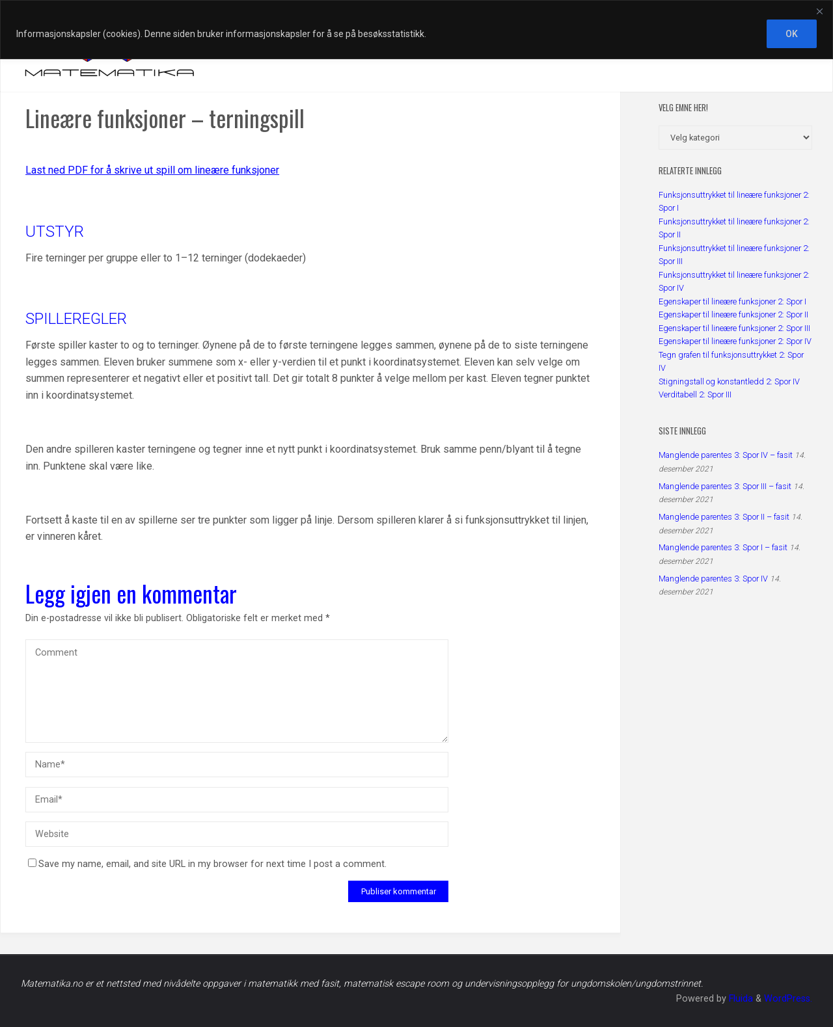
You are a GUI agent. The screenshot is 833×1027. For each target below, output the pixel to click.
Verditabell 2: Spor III (695, 394)
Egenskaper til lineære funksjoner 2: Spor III (734, 328)
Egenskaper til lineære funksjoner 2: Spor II (733, 314)
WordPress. (788, 998)
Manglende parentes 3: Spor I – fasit (723, 547)
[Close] (819, 11)
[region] (416, 29)
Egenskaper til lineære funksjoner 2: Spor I (732, 301)
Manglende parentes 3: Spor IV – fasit (726, 455)
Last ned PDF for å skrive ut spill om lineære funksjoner (152, 170)
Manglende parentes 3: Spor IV (713, 578)
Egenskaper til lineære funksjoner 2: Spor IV (735, 341)
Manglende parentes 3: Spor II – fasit (724, 517)
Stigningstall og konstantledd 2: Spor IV (729, 381)
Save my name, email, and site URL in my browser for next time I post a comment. (207, 864)
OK (791, 34)
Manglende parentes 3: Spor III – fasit (725, 486)
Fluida (739, 998)
